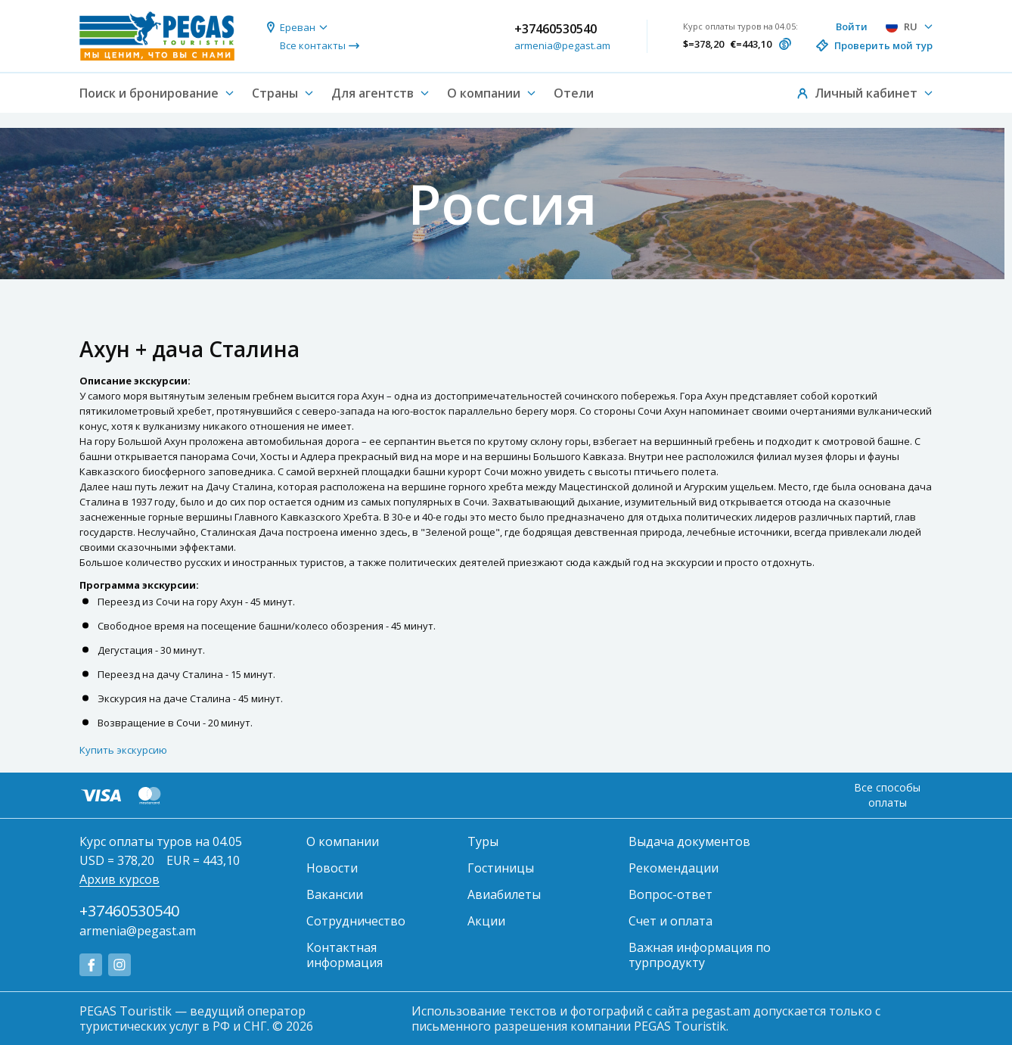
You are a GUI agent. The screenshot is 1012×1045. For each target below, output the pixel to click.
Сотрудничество (355, 921)
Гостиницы (500, 868)
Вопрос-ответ (670, 894)
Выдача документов (689, 841)
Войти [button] (852, 26)
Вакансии (334, 894)
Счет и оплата (670, 921)
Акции (486, 921)
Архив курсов (119, 879)
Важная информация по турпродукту (700, 955)
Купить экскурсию (123, 750)
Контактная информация (344, 955)
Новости (332, 868)
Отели (574, 93)
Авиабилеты (504, 894)
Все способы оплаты (887, 795)
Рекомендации (674, 868)
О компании (342, 841)
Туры (482, 841)
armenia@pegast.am (562, 45)
